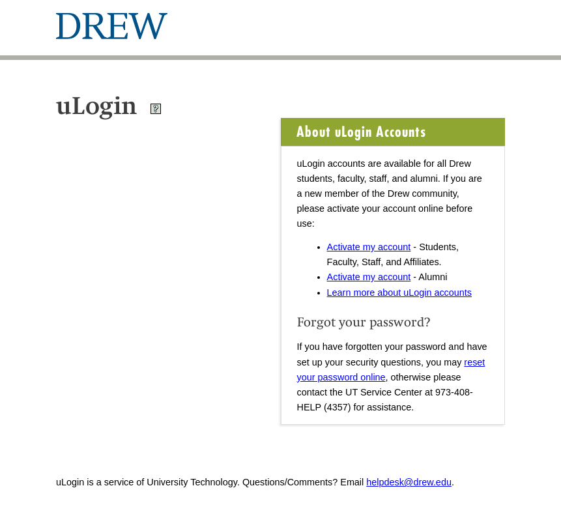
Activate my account (369, 247)
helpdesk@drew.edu (409, 482)
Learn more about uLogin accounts (399, 292)
